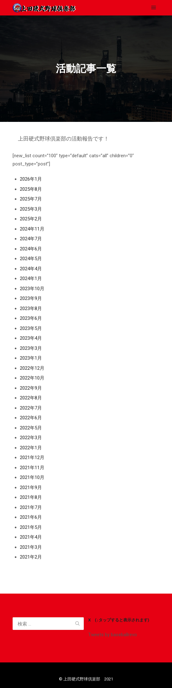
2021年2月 (31, 557)
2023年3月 (31, 348)
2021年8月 (31, 497)
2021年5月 (31, 527)
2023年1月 (31, 358)
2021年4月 (31, 537)
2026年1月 (31, 179)
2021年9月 (31, 487)
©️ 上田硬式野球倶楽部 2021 (86, 679)
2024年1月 (31, 278)
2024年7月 (31, 239)
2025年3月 (31, 209)
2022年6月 (31, 418)
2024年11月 (32, 229)
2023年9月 (31, 298)
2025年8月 (31, 189)
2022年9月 (31, 388)
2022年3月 (31, 437)
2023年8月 (31, 308)
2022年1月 (31, 448)
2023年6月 (31, 318)
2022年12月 (32, 368)
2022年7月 (31, 408)
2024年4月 (31, 269)
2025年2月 (31, 219)
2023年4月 (31, 338)
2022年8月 (31, 398)
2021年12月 (32, 457)
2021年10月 (32, 477)
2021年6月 (31, 517)
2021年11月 (32, 467)
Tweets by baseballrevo (112, 634)
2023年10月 (32, 288)
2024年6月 (31, 249)
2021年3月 (31, 547)
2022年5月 (31, 428)
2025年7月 (31, 199)
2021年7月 (31, 507)
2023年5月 (31, 328)
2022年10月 (32, 378)
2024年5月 (31, 258)
